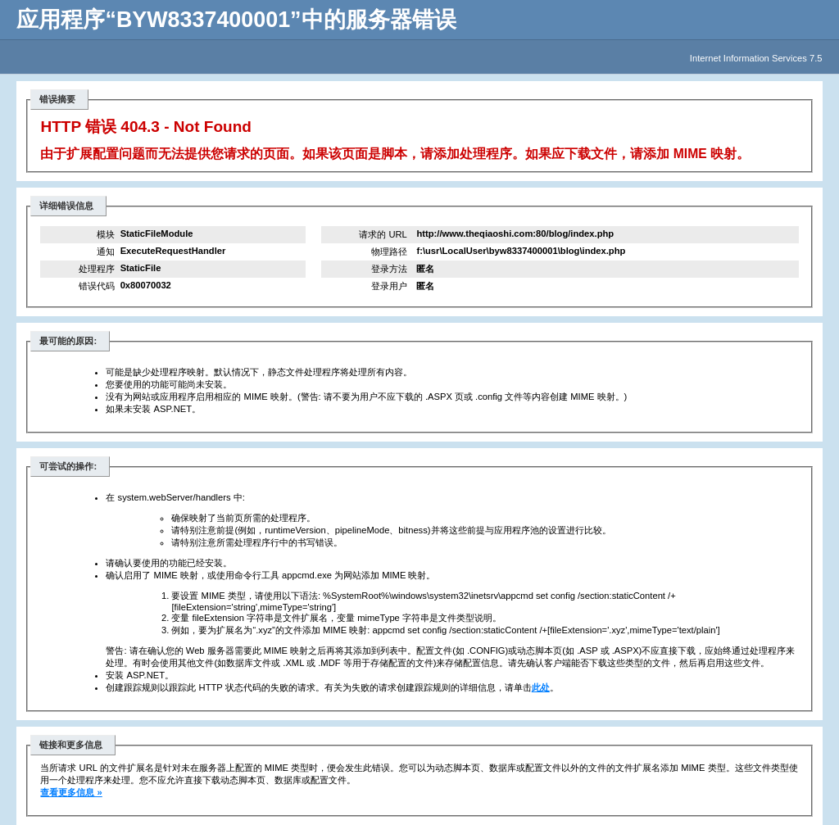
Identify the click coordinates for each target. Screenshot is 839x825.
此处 (541, 687)
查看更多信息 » (71, 792)
